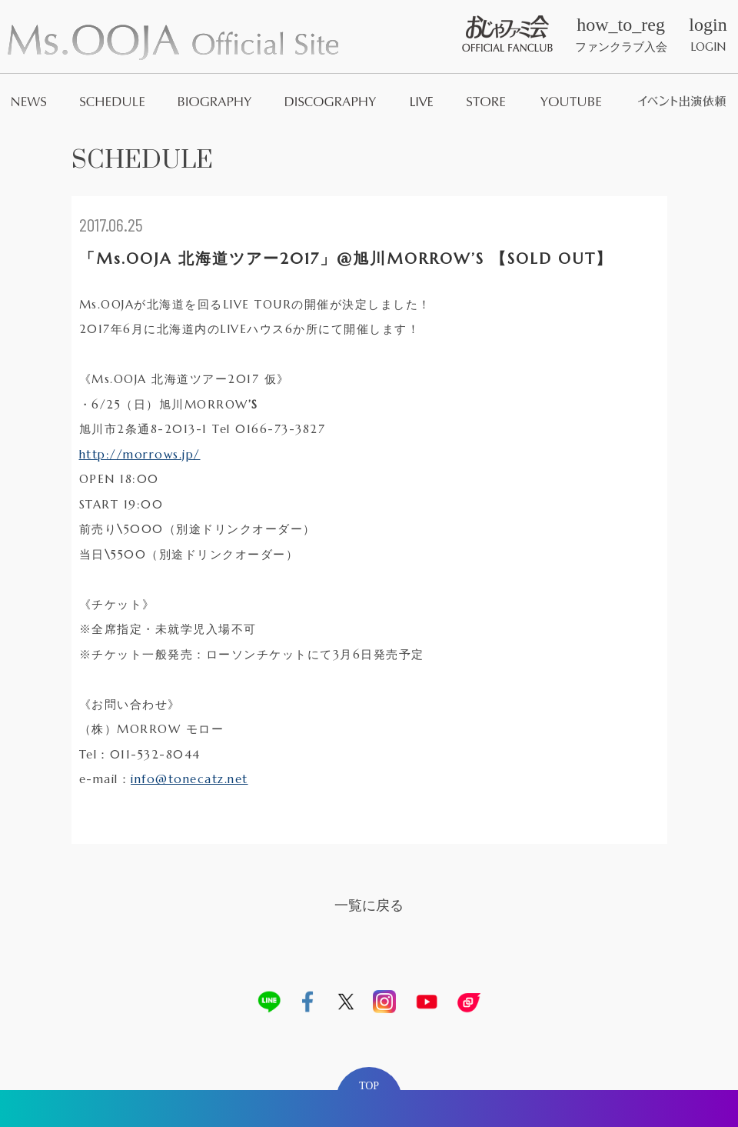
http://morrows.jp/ (140, 454)
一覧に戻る (369, 905)
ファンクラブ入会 (621, 34)
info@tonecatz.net (189, 779)
